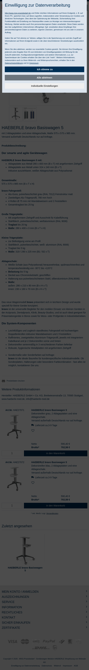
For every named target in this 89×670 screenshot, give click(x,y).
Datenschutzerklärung (14, 63)
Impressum (33, 63)
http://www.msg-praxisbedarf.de (18, 13)
